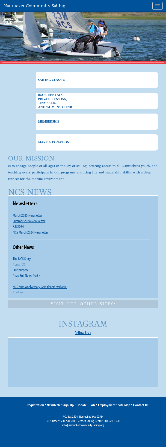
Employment (107, 405)
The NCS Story (22, 258)
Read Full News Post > (26, 275)
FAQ (92, 405)
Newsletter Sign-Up (60, 405)
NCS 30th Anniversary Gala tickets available (40, 287)
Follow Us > (83, 332)
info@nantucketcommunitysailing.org (83, 425)
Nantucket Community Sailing (34, 6)
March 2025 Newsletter (27, 215)
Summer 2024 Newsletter (29, 221)
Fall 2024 (18, 226)
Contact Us (140, 405)
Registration (35, 405)
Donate (82, 405)
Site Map (124, 405)
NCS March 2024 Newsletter (30, 232)
